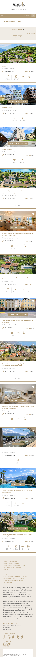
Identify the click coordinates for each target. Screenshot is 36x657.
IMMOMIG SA (6, 655)
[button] (2, 53)
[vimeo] (17, 637)
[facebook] (4, 637)
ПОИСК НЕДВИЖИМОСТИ (10, 561)
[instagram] (22, 637)
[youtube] (13, 637)
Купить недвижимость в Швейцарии (15, 576)
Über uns (5, 572)
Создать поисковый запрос (12, 567)
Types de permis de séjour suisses (13, 578)
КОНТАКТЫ (6, 570)
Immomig (17, 654)
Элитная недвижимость (11, 563)
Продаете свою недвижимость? (13, 565)
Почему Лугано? (8, 582)
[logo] (19, 4)
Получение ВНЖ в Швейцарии (12, 580)
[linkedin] (9, 637)
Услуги (5, 574)
